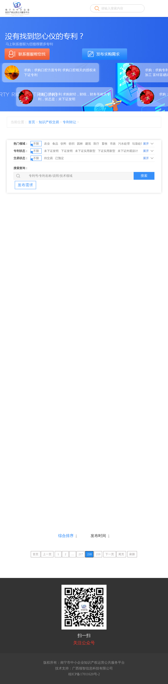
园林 (80, 159)
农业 (47, 159)
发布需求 (25, 201)
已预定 (59, 174)
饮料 (63, 159)
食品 (55, 159)
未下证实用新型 (85, 167)
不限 (35, 160)
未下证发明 (51, 167)
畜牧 (104, 159)
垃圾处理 (138, 159)
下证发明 (67, 167)
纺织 (72, 159)
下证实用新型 (106, 167)
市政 (113, 159)
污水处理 (124, 159)
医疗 (96, 159)
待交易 (48, 174)
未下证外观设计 (128, 167)
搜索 (144, 191)
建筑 (88, 159)
